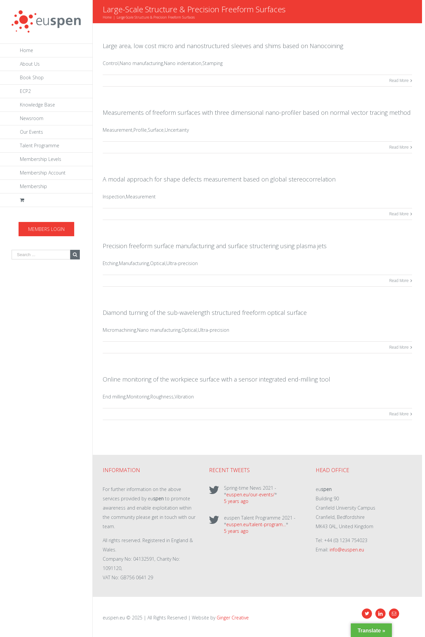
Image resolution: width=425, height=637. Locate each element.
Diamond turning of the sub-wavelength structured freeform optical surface (205, 313)
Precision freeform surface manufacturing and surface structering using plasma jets (215, 246)
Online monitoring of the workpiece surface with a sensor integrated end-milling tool (216, 379)
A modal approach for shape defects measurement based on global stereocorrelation (219, 179)
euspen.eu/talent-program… (256, 524)
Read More (399, 80)
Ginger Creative (233, 617)
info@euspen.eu (347, 549)
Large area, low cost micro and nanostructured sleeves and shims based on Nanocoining (223, 46)
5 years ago (236, 501)
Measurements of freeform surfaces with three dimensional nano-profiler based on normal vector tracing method (257, 112)
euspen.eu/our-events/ (250, 494)
